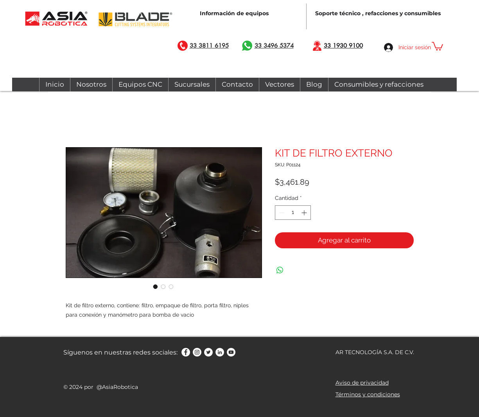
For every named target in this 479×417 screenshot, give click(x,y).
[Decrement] (281, 212)
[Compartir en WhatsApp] (280, 270)
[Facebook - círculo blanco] (185, 352)
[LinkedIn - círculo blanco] (219, 352)
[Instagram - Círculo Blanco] (197, 352)
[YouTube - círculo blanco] (231, 352)
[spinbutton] (293, 212)
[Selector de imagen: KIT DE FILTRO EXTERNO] (156, 286)
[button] (437, 45)
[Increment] (305, 212)
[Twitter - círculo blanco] (208, 352)
